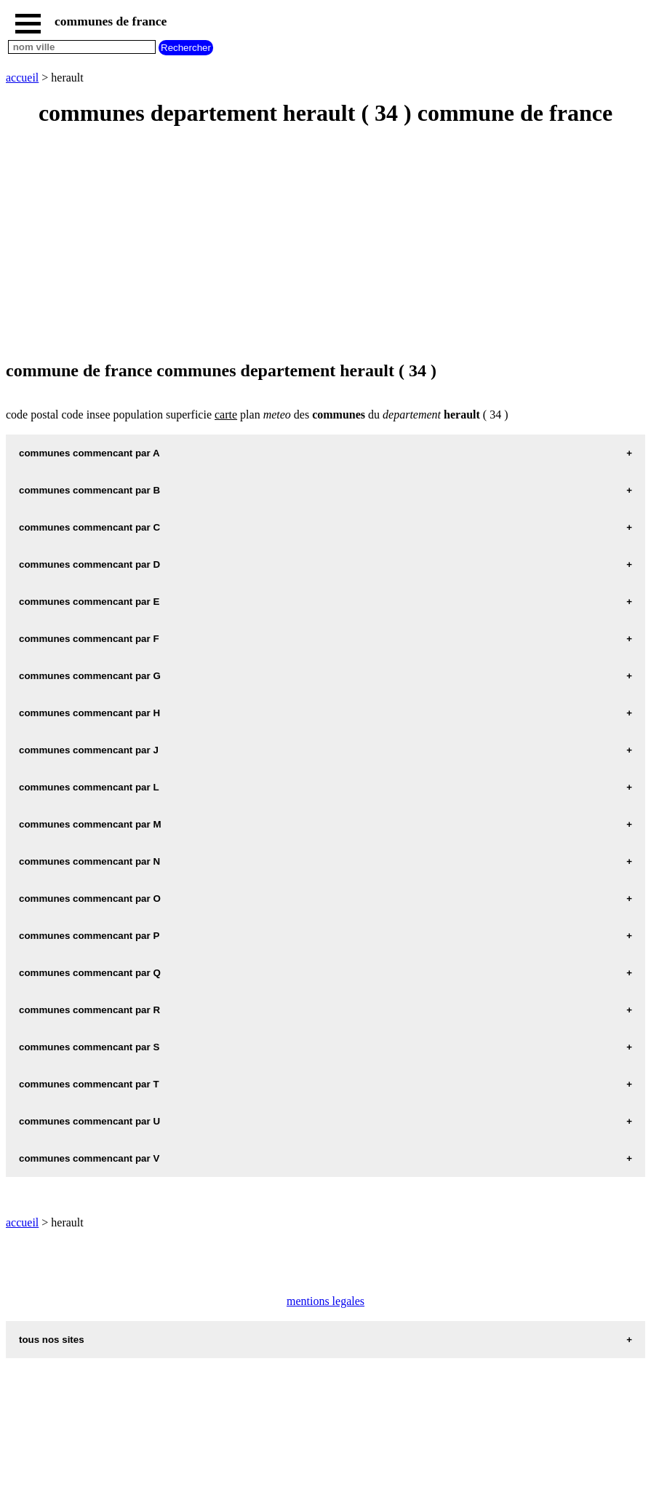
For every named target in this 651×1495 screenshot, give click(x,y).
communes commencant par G (90, 675)
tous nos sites (51, 1339)
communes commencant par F (89, 638)
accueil (22, 77)
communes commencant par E (89, 601)
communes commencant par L (89, 787)
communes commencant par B (89, 490)
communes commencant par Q (90, 972)
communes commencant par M (90, 824)
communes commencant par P (89, 935)
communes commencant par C (89, 527)
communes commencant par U (89, 1121)
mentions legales (325, 1301)
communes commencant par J (89, 750)
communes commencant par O (90, 898)
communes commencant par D (89, 564)
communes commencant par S (89, 1047)
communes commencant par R (89, 1009)
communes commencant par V (89, 1158)
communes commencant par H (89, 712)
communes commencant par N (89, 861)
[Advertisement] (325, 244)
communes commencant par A (89, 453)
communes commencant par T (89, 1084)
